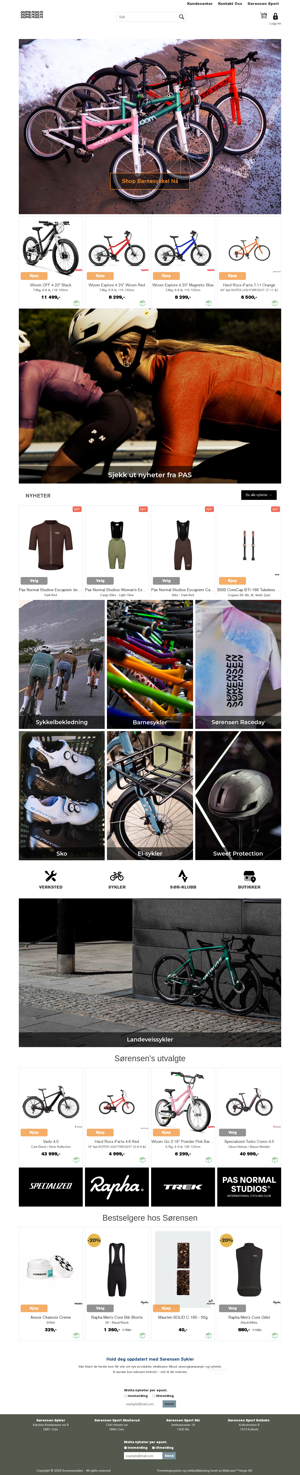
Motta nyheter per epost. (145, 1390)
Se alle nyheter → (259, 495)
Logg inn (275, 23)
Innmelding (138, 1396)
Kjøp (34, 276)
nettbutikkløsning (198, 1470)
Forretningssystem (169, 1470)
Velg (232, 1132)
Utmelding (165, 1396)
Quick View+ (59, 273)
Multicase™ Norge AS (237, 1470)
